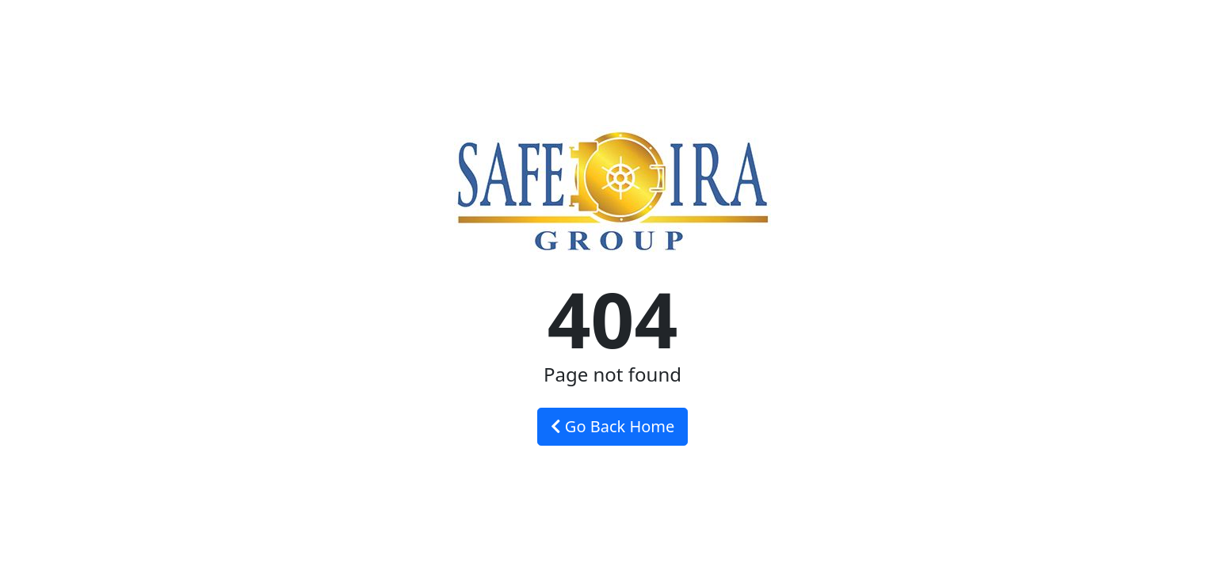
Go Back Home (613, 426)
